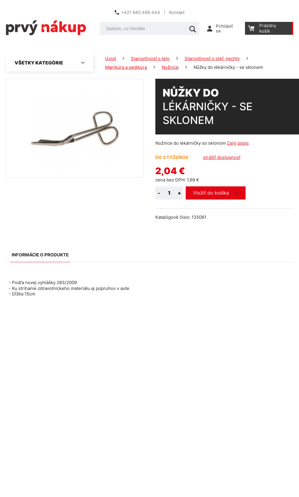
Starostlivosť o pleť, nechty (212, 58)
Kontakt (177, 12)
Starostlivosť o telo (150, 58)
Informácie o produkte (40, 255)
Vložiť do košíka (211, 193)
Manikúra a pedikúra (126, 67)
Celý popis (238, 143)
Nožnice (170, 67)
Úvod (110, 58)
